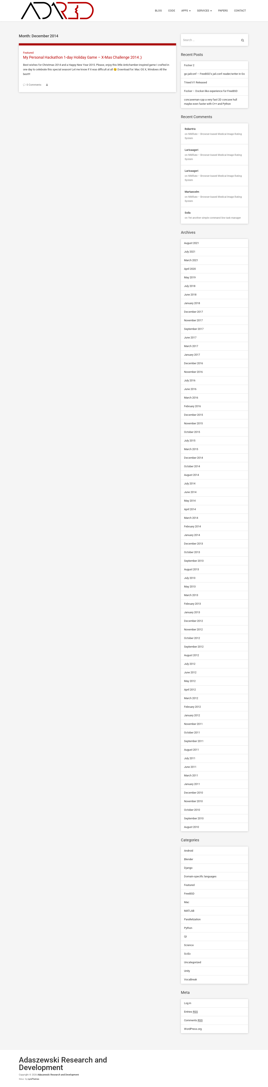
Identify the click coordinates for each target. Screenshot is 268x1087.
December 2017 (193, 311)
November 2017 (193, 320)
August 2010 (191, 827)
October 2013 (192, 552)
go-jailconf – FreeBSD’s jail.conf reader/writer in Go (214, 73)
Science (189, 945)
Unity (187, 970)
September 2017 (194, 328)
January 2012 (192, 715)
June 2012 (190, 672)
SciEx (187, 953)
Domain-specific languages (200, 876)
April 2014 (190, 509)
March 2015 (191, 449)
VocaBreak (190, 979)
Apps (186, 10)
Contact (240, 10)
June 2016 (190, 389)
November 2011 (193, 724)
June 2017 (190, 337)
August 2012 (191, 655)
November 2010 (193, 801)
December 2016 (193, 363)
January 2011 (192, 784)
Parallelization (192, 919)
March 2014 (191, 517)
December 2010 (193, 792)
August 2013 (191, 569)
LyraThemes (33, 1079)
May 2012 (190, 681)
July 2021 (189, 251)
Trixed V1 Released (195, 82)
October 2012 (192, 638)
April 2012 (190, 689)
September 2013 (194, 560)
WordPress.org (193, 1028)
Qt (185, 936)
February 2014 (192, 526)
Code (171, 10)
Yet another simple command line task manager (214, 217)
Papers (223, 10)
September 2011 (194, 741)
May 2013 (190, 586)
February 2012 (192, 706)
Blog (158, 10)
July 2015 (189, 440)
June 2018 (190, 294)
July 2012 (189, 663)
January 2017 (192, 354)
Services (204, 10)
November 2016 (193, 371)
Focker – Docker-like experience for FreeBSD (211, 91)
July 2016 (189, 380)
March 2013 (191, 595)
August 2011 (191, 749)
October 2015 (192, 432)
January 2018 (192, 303)
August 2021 (191, 243)
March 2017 (191, 346)
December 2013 (193, 543)
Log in (187, 1003)
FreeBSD (189, 893)
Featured (28, 52)
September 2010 (194, 818)
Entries (191, 1011)
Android (188, 850)
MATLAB (189, 910)
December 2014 (193, 457)
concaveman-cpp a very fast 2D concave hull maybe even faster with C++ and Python (210, 101)
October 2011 (192, 732)
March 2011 (191, 775)
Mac (186, 902)
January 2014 (192, 535)
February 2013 (192, 603)
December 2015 (193, 414)
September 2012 (194, 646)
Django (188, 867)
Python (188, 928)
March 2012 (191, 698)
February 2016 (192, 406)
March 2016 (191, 397)
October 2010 (192, 809)
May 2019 (190, 277)
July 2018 (189, 286)
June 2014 (190, 492)
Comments (193, 1020)
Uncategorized (192, 962)
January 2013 (192, 612)
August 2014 (191, 474)
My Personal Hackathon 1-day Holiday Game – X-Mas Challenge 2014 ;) (82, 57)
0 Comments (34, 84)
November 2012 (193, 629)
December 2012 (193, 620)
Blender (188, 859)
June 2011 (190, 766)
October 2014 (192, 466)
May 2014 (190, 500)
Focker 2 (189, 65)
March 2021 (191, 260)
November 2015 (193, 423)
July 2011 (189, 758)
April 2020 (190, 268)
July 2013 (189, 578)
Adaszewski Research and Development (58, 1074)
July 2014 (189, 483)
